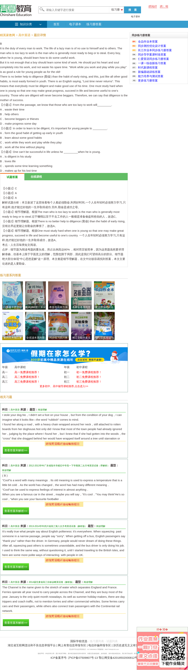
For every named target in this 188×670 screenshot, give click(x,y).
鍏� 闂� (162, 629)
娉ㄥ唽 (164, 6)
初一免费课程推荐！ (89, 372)
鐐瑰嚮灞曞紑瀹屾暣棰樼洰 (63, 443)
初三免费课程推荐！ (89, 381)
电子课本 (135, 16)
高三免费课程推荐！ (27, 381)
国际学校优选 (78, 641)
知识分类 (26, 24)
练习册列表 (97, 641)
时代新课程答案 (148, 67)
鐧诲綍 (153, 6)
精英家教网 (7, 35)
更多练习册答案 (148, 80)
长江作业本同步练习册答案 (155, 50)
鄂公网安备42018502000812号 (118, 657)
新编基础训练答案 (149, 71)
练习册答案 (94, 24)
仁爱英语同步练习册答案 (153, 58)
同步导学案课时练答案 (152, 54)
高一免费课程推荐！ (27, 372)
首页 (56, 24)
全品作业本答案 (148, 41)
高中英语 (24, 35)
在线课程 (36, 176)
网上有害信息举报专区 (72, 645)
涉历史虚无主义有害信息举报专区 (134, 645)
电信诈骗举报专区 (99, 645)
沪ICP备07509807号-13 (83, 657)
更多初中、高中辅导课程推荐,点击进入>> (64, 386)
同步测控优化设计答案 (152, 45)
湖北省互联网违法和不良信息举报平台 (32, 645)
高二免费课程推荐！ (27, 376)
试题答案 (12, 177)
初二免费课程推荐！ (89, 376)
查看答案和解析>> (15, 450)
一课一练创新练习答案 (152, 63)
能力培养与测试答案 (150, 76)
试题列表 (112, 641)
